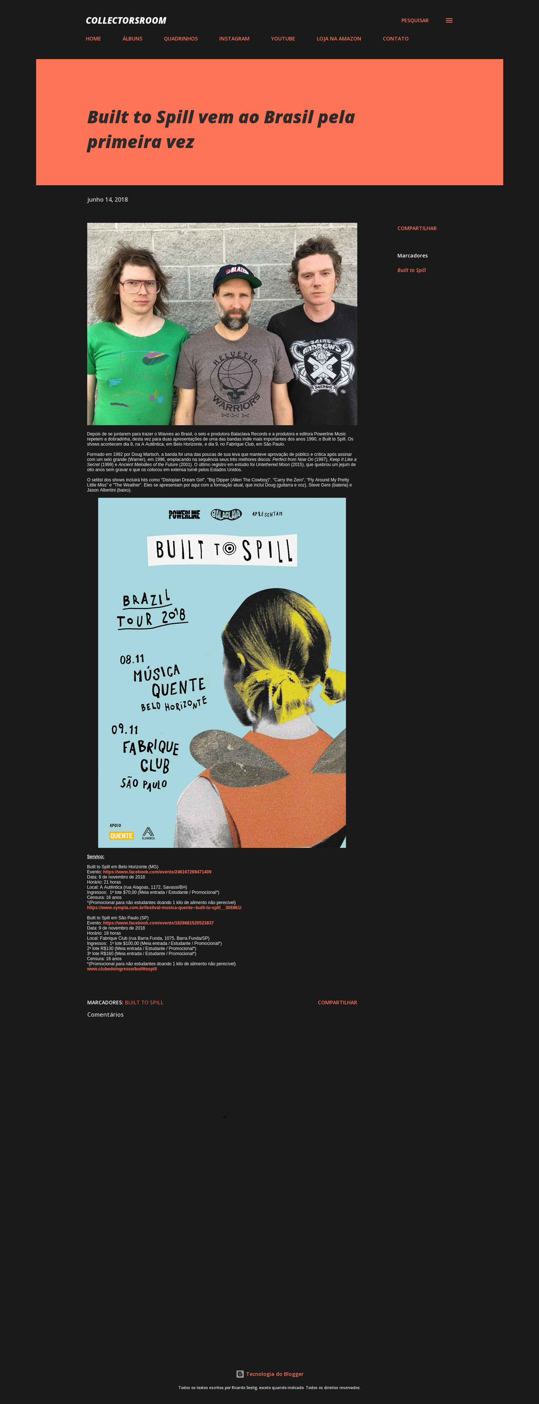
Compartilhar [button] (417, 228)
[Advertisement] (210, 1259)
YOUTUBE (283, 38)
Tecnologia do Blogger (270, 1373)
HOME (93, 38)
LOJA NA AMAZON (339, 38)
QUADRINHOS (181, 38)
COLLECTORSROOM (126, 20)
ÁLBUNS (132, 38)
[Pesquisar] (415, 20)
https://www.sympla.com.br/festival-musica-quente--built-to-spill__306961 (163, 907)
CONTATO (396, 38)
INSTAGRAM (234, 38)
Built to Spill (411, 270)
